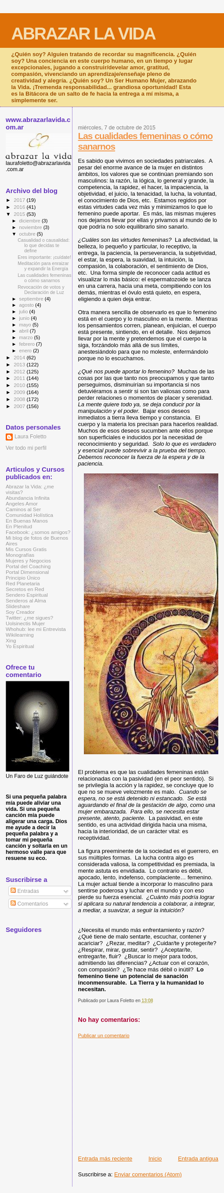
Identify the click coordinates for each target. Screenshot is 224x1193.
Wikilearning (20, 635)
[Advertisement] (151, 1093)
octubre (28, 233)
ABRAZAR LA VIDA (83, 33)
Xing (11, 640)
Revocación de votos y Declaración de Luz (41, 289)
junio (25, 318)
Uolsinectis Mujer (25, 623)
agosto (27, 305)
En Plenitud (19, 526)
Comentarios (29, 904)
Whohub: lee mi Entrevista (36, 629)
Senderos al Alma (26, 600)
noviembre (31, 227)
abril (24, 330)
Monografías (20, 555)
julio (24, 311)
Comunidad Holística (29, 515)
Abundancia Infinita (28, 498)
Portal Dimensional (27, 572)
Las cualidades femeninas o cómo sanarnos (44, 277)
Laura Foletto (30, 436)
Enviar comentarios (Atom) (148, 1174)
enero (26, 350)
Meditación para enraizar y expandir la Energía (43, 266)
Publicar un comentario (104, 1035)
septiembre (32, 298)
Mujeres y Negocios (28, 560)
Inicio (155, 1158)
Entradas (25, 891)
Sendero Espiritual (27, 595)
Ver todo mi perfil (26, 448)
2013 (20, 364)
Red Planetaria (23, 583)
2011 (20, 378)
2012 (20, 371)
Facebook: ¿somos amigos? (38, 532)
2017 (20, 200)
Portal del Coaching (28, 566)
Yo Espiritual (20, 646)
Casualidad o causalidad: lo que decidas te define (43, 245)
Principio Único (23, 577)
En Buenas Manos (27, 520)
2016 (20, 207)
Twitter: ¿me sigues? (29, 617)
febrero (27, 344)
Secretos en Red (25, 589)
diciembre (30, 220)
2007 (20, 406)
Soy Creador (20, 612)
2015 (20, 214)
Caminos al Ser (23, 509)
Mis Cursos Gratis (26, 549)
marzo (26, 337)
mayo (26, 324)
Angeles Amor (22, 503)
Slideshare (18, 606)
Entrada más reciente (105, 1158)
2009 (20, 392)
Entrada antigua (198, 1158)
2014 (20, 357)
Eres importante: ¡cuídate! (44, 257)
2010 (20, 385)
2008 (20, 399)
